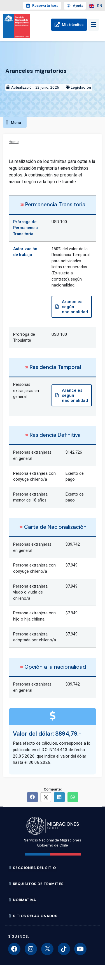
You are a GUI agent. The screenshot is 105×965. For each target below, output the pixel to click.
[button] (15, 122)
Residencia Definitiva (55, 434)
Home (13, 141)
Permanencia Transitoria (55, 204)
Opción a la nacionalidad (55, 666)
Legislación (81, 87)
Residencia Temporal (55, 367)
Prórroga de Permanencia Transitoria (25, 228)
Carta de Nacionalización (55, 526)
